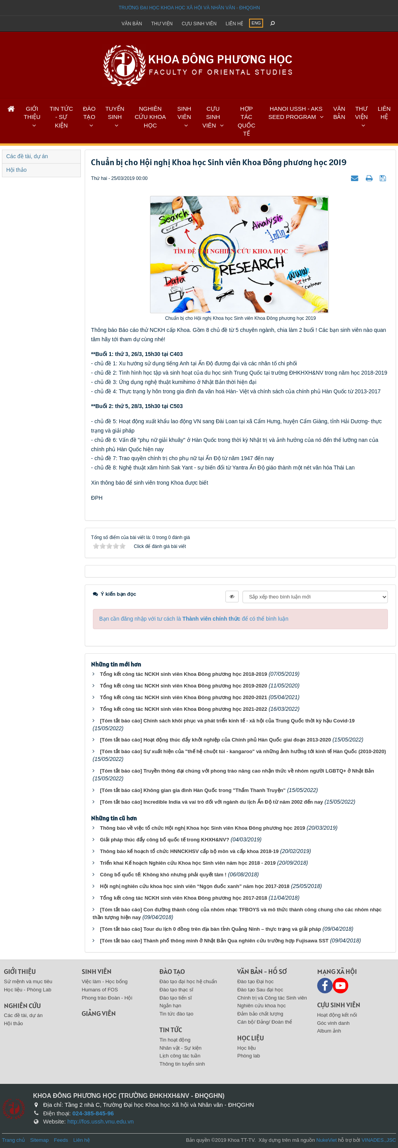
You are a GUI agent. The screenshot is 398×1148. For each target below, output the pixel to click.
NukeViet (326, 1140)
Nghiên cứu (22, 1005)
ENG (256, 23)
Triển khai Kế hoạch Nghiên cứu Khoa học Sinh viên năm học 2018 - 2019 (188, 863)
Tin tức (170, 1029)
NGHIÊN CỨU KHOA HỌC (150, 117)
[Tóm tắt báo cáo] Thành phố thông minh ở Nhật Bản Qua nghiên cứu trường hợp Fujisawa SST (214, 941)
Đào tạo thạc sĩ (176, 990)
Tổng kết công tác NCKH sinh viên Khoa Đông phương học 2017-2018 (183, 898)
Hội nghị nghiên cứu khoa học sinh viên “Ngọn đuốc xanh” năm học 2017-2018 (195, 886)
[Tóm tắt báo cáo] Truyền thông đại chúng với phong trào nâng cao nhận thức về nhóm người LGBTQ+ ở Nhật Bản (237, 771)
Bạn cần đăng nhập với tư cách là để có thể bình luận (193, 619)
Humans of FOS (100, 990)
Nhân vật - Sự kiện (180, 1048)
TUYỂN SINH (114, 112)
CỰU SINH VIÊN (211, 117)
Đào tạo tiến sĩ (175, 998)
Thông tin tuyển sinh (182, 1064)
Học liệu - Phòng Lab (27, 990)
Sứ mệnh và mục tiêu (28, 981)
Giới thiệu (20, 971)
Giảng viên (99, 1013)
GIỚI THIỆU (32, 112)
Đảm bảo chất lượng (260, 1014)
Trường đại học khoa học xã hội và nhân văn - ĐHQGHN (189, 7)
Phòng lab (248, 1056)
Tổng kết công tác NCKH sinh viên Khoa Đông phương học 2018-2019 (183, 674)
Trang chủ (13, 1140)
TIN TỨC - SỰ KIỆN (61, 117)
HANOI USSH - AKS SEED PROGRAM (296, 112)
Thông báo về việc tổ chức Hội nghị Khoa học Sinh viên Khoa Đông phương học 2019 (202, 828)
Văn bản (132, 23)
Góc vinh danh (333, 1023)
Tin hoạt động (174, 1040)
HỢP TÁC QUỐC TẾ (246, 121)
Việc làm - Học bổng (104, 981)
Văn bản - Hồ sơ (262, 971)
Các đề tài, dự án (27, 156)
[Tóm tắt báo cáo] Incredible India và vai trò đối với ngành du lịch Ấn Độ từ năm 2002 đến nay (211, 802)
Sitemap (39, 1140)
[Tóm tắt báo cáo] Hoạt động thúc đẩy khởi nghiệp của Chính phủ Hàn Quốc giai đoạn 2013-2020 (215, 740)
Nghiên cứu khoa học (261, 1005)
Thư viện (162, 23)
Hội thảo (16, 170)
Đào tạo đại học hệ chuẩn (188, 981)
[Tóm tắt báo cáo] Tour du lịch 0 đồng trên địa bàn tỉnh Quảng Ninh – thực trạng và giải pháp (210, 929)
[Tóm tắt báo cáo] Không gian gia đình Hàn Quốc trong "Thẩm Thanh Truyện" (193, 790)
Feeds (61, 1140)
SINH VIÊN (184, 112)
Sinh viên (97, 971)
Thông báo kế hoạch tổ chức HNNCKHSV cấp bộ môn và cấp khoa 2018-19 (189, 851)
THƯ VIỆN (361, 112)
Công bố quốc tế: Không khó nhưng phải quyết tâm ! (163, 875)
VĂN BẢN (339, 112)
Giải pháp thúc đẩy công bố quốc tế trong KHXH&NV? (164, 840)
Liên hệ (235, 23)
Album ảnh (329, 1031)
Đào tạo (172, 971)
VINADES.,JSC (378, 1140)
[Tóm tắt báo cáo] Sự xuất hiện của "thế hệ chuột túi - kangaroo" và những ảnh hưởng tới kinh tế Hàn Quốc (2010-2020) (243, 751)
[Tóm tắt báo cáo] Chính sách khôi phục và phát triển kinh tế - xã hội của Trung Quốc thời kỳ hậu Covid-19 (227, 721)
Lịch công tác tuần (179, 1056)
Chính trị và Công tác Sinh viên (272, 998)
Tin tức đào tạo (176, 1014)
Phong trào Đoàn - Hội (107, 998)
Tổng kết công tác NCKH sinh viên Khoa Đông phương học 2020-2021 (183, 697)
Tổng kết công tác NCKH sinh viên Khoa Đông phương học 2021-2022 (183, 709)
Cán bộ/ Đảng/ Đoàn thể (264, 1022)
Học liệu (250, 1037)
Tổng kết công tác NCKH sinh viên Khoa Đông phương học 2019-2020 (183, 686)
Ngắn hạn (170, 1005)
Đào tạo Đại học (255, 981)
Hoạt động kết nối (337, 1015)
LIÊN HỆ (384, 112)
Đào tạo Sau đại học (260, 990)
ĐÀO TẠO (89, 112)
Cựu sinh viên (199, 23)
